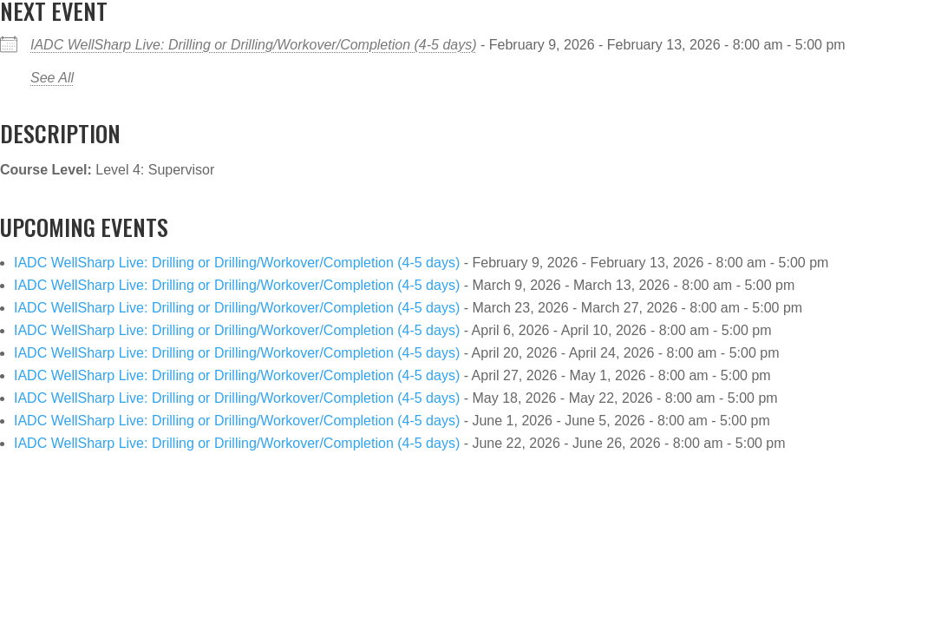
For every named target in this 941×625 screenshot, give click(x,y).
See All (52, 77)
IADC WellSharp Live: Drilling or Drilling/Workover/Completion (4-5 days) (253, 44)
